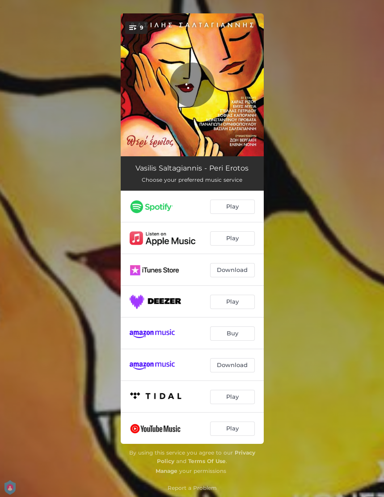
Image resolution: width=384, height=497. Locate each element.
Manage (166, 471)
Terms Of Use (207, 461)
